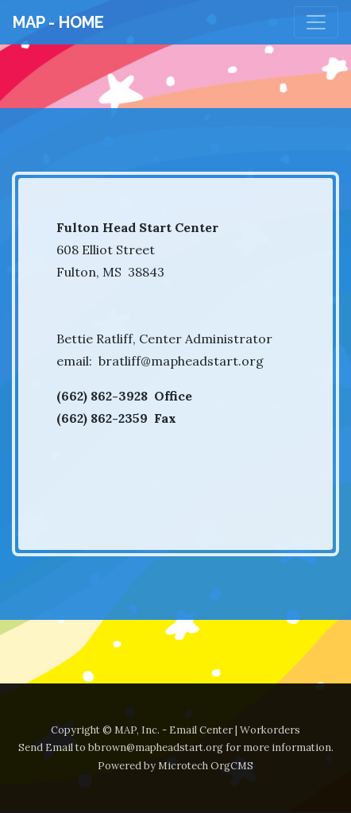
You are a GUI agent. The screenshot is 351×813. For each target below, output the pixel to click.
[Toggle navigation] (316, 22)
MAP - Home (58, 22)
